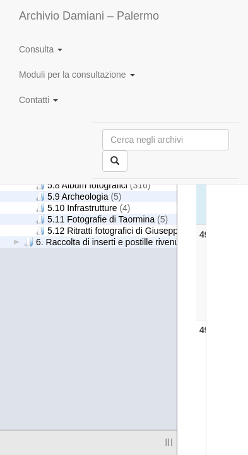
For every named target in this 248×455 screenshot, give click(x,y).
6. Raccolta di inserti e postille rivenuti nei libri (119, 241)
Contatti (38, 100)
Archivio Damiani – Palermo (89, 15)
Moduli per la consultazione (77, 75)
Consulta (40, 49)
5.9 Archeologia (78, 196)
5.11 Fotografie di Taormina (101, 219)
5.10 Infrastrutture (83, 207)
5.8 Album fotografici (92, 185)
